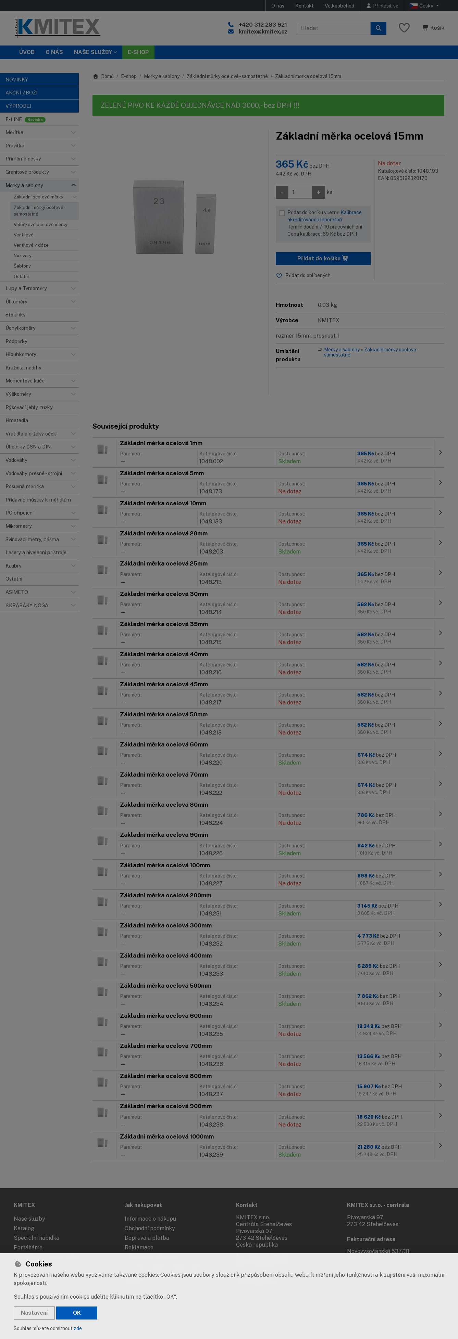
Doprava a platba (147, 1238)
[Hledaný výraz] (333, 28)
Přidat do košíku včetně (327, 224)
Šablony (22, 266)
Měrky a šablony (162, 76)
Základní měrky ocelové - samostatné (40, 211)
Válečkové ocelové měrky (40, 224)
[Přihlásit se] (382, 5)
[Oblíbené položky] (404, 28)
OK (77, 1313)
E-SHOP (138, 52)
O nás (277, 6)
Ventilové (24, 234)
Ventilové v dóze (31, 245)
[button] (73, 132)
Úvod (27, 52)
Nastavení (34, 1313)
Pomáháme (28, 1247)
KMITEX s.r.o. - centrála (378, 1205)
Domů (103, 76)
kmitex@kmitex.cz (263, 31)
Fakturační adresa (371, 1239)
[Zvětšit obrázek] (177, 214)
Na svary (23, 255)
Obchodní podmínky (150, 1228)
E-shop (129, 76)
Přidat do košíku (323, 258)
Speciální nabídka (36, 1238)
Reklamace (139, 1247)
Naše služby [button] (93, 52)
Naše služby (29, 1219)
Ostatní (21, 276)
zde (78, 1328)
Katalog (24, 1228)
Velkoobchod (339, 6)
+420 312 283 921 (263, 25)
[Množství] (300, 192)
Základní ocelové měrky (38, 196)
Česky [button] (422, 6)
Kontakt (304, 6)
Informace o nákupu (150, 1219)
